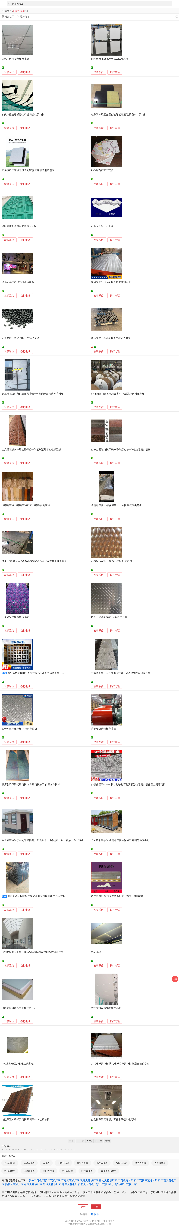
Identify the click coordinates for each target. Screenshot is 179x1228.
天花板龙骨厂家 (127, 1180)
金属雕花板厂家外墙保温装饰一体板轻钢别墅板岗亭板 (120, 672)
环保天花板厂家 (71, 1184)
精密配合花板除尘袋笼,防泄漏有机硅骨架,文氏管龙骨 (36, 896)
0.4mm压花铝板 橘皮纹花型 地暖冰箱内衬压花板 (118, 393)
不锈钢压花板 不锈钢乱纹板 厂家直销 (111, 561)
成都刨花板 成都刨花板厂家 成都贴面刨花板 (26, 505)
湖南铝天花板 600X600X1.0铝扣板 (110, 58)
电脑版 (95, 1214)
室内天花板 (48, 1170)
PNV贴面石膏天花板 (102, 170)
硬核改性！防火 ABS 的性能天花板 (21, 338)
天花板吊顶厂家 (109, 1184)
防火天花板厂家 (90, 1184)
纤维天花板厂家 (52, 1184)
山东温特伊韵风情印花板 (15, 617)
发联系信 (9, 72)
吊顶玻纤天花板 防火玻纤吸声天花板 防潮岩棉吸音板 (120, 1063)
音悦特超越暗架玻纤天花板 (106, 1007)
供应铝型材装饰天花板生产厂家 (19, 1007)
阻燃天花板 (29, 1170)
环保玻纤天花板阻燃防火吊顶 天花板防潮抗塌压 (28, 170)
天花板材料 (9, 1170)
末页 (107, 1141)
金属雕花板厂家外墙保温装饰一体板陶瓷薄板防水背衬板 (33, 393)
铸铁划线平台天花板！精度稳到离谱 (111, 282)
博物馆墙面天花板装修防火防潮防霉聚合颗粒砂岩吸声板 (33, 952)
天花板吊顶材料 (108, 1170)
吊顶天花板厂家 (33, 1184)
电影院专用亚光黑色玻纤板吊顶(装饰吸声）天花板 (118, 114)
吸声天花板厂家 (127, 1184)
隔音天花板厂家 (14, 1184)
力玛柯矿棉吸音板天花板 (15, 58)
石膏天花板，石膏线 (102, 226)
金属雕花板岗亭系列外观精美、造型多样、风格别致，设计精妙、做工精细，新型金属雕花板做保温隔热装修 (61, 840)
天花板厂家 (54, 1180)
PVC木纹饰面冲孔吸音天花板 (18, 1063)
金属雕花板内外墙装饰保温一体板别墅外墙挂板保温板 (31, 449)
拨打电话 (25, 72)
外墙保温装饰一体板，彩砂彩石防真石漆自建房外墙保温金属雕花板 (128, 784)
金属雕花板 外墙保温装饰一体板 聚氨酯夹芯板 (116, 505)
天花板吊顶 (159, 1163)
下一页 (98, 1141)
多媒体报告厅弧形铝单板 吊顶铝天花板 (23, 114)
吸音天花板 (140, 1163)
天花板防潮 (9, 1163)
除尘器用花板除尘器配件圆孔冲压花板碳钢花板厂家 (36, 672)
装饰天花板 (82, 1163)
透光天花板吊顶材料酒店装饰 (18, 282)
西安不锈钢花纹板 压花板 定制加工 (110, 617)
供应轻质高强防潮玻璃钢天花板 (19, 226)
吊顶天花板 (121, 1163)
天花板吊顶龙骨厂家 (148, 1180)
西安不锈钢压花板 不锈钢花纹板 (19, 728)
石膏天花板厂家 (70, 1180)
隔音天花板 (102, 1163)
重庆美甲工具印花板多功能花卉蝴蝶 (111, 338)
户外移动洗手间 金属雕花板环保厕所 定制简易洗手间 (120, 840)
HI (25, 1150)
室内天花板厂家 (108, 1180)
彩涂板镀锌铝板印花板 (103, 728)
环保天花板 (63, 1163)
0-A (3, 1150)
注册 (95, 1206)
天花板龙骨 (67, 1170)
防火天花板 (29, 1163)
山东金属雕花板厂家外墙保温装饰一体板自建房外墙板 (120, 449)
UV (60, 1150)
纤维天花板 (87, 1170)
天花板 (46, 1163)
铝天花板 (96, 952)
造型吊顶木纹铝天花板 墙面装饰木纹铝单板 (25, 1119)
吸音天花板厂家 (89, 1180)
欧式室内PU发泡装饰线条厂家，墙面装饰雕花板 (117, 896)
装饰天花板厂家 (38, 1180)
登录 (83, 1206)
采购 (175, 979)
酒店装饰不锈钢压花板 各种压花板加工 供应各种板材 (31, 784)
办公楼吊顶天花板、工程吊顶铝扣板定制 (113, 1119)
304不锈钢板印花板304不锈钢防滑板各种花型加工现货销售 (34, 561)
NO (41, 1150)
